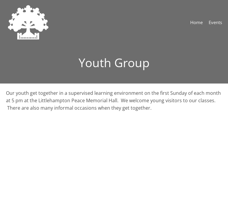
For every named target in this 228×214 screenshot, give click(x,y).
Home (196, 22)
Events (215, 22)
